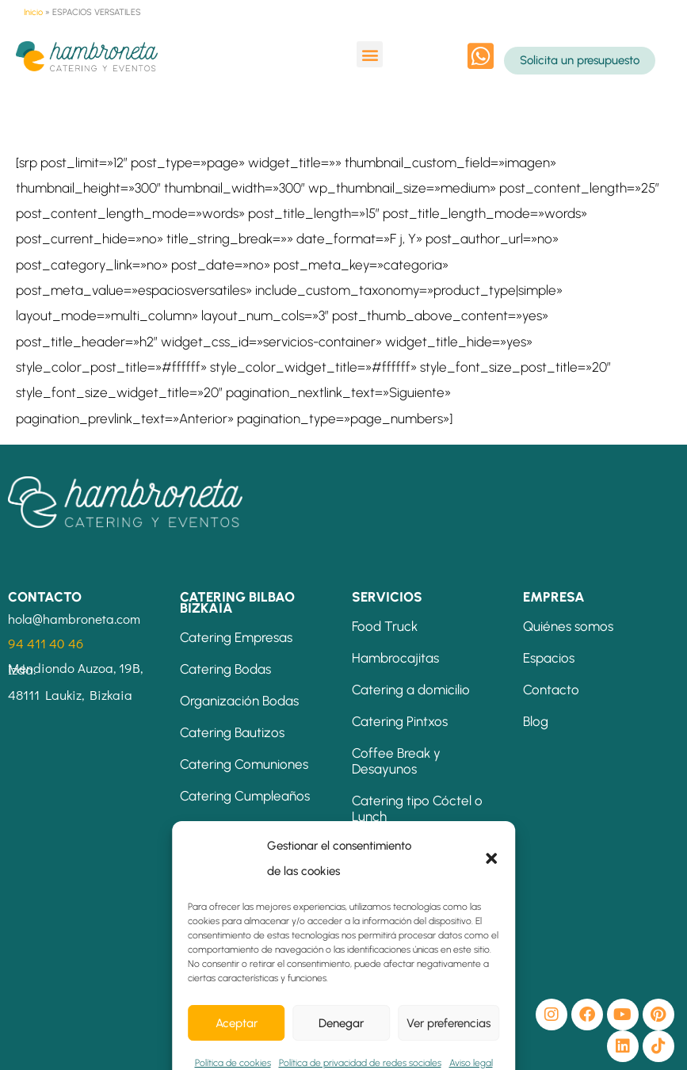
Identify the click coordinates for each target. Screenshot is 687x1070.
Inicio (33, 12)
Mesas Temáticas (404, 896)
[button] (370, 54)
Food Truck (385, 626)
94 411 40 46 (45, 643)
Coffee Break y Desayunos (396, 761)
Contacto (551, 689)
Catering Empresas (236, 637)
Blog (535, 721)
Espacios (548, 658)
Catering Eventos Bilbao (250, 827)
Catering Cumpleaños (245, 796)
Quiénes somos (568, 626)
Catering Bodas (225, 669)
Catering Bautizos (232, 732)
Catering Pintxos (400, 721)
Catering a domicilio (411, 689)
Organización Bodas (239, 701)
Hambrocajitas (395, 658)
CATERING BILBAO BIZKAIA (237, 602)
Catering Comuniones (244, 764)
